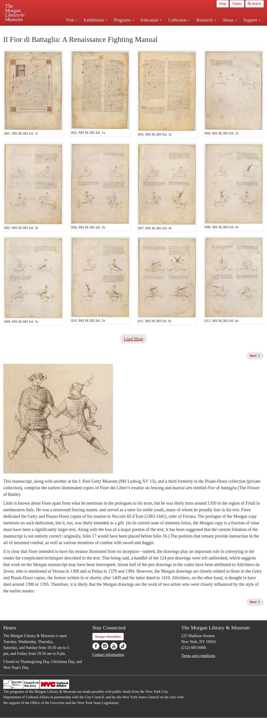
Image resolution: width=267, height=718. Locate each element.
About (229, 20)
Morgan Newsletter (108, 636)
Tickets (237, 3)
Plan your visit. (81, 29)
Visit (71, 20)
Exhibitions (95, 20)
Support (251, 20)
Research (206, 20)
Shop (222, 3)
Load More (133, 338)
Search (254, 3)
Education (151, 20)
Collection (179, 20)
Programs (124, 20)
